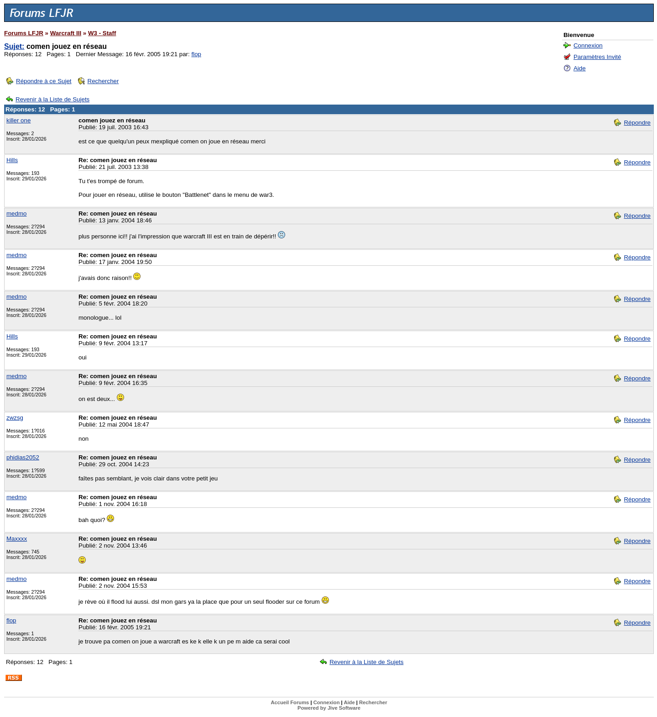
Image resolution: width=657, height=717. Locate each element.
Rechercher (103, 81)
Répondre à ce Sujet (44, 81)
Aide (580, 68)
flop (196, 54)
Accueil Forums (290, 702)
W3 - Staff (102, 33)
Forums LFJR (23, 33)
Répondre (637, 122)
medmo (16, 213)
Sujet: (14, 46)
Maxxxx (16, 538)
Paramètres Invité (597, 56)
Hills (12, 160)
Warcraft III (65, 33)
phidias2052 (22, 457)
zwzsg (14, 417)
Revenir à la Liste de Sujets (52, 99)
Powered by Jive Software (328, 708)
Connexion (588, 45)
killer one (18, 120)
